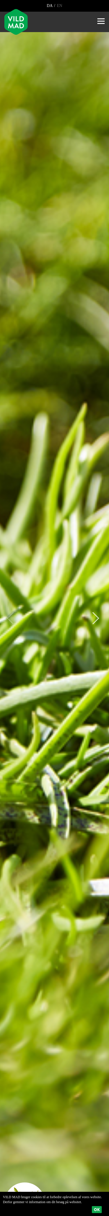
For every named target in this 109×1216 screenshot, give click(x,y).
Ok (97, 1209)
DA (50, 6)
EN (59, 6)
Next (93, 618)
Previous (13, 618)
